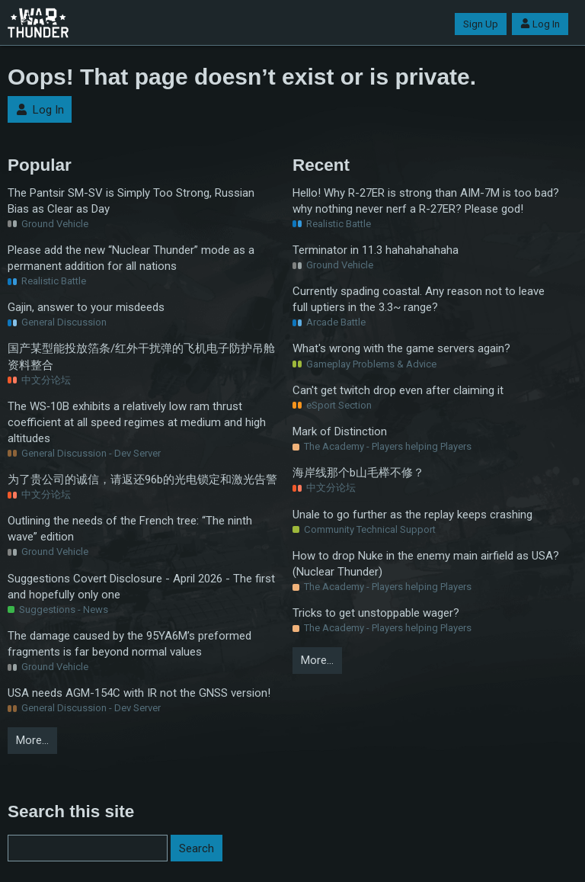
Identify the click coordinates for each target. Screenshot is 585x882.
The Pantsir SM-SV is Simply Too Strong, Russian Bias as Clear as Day (131, 201)
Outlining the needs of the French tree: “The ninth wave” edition (130, 529)
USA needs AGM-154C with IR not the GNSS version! (139, 693)
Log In (540, 24)
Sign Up (480, 24)
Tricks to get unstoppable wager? (375, 613)
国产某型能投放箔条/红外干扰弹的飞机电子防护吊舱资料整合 (141, 356)
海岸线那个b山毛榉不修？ (358, 472)
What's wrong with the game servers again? (401, 348)
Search (196, 848)
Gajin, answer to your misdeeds (86, 307)
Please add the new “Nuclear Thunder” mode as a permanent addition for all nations (131, 258)
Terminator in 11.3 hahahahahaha (375, 250)
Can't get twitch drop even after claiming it (397, 390)
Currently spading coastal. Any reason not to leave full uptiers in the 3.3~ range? (418, 299)
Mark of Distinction (339, 431)
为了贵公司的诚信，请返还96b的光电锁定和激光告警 (142, 479)
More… (32, 740)
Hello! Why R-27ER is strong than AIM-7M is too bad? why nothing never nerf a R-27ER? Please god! (425, 201)
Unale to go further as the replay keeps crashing (412, 514)
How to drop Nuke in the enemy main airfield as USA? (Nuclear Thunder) (425, 564)
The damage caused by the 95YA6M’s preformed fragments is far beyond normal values (129, 644)
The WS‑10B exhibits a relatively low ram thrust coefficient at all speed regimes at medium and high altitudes (137, 422)
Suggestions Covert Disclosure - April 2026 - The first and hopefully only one (141, 586)
